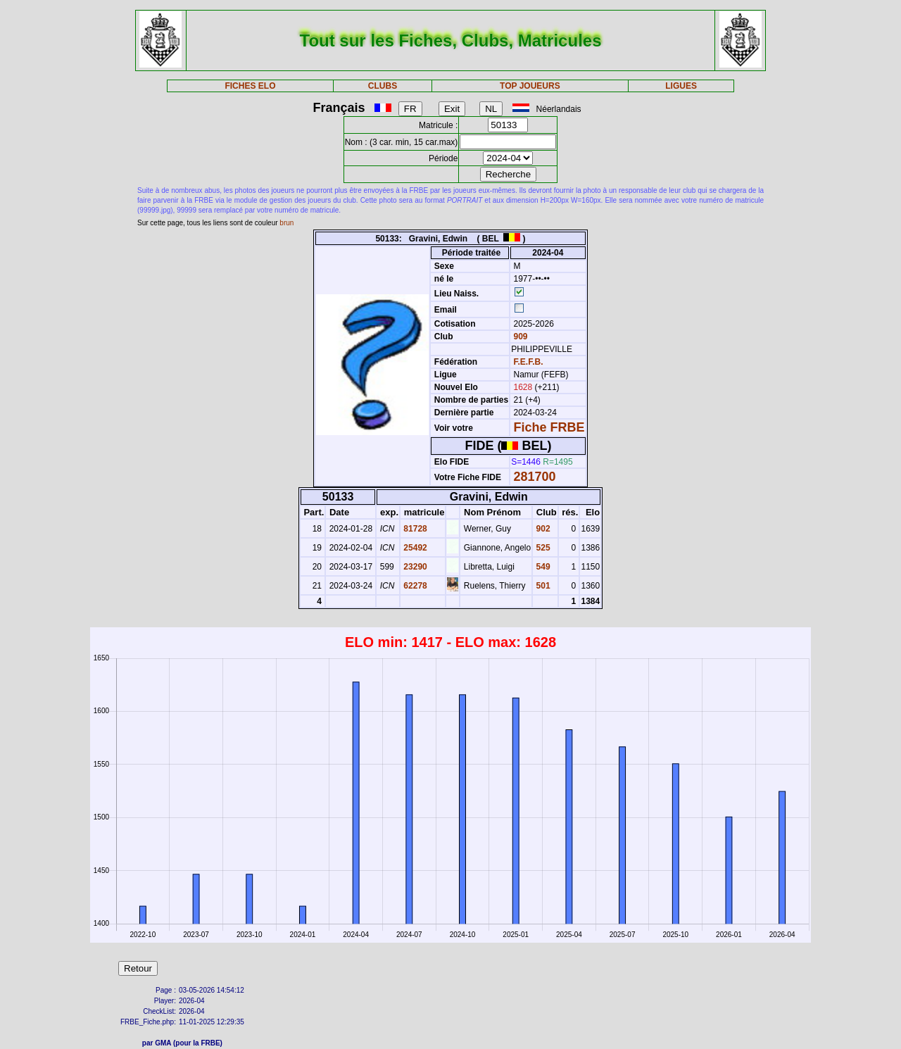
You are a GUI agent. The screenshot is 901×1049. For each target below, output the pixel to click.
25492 (414, 548)
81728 (414, 529)
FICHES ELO (250, 86)
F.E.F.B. (528, 362)
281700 (535, 477)
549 (542, 567)
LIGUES (681, 86)
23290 (414, 567)
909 (519, 336)
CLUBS (382, 86)
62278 (414, 586)
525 (542, 548)
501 (542, 586)
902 (542, 529)
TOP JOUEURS (530, 86)
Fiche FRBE (549, 427)
